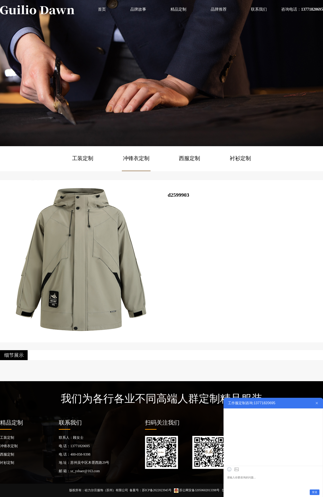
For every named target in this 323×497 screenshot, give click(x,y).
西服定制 (189, 158)
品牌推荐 (219, 9)
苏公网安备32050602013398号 (197, 490)
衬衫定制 (240, 158)
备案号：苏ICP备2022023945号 (151, 490)
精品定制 (178, 9)
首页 (102, 9)
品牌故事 (138, 9)
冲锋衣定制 (136, 158)
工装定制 (82, 158)
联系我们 (259, 9)
